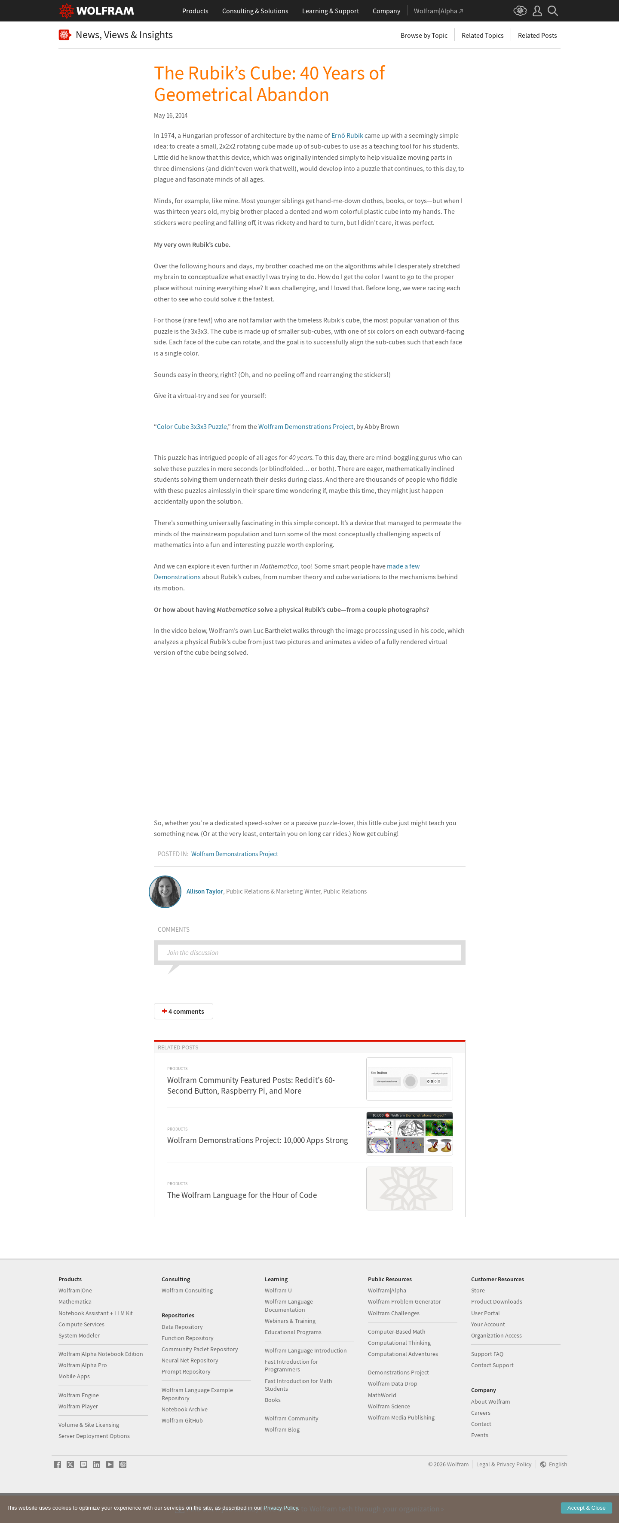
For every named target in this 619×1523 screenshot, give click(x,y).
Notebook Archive (185, 1436)
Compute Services (81, 1351)
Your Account (488, 1351)
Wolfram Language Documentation (289, 1332)
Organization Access (496, 1362)
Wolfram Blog (282, 1456)
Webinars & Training (290, 1348)
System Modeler (79, 1362)
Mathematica (75, 1328)
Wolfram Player (78, 1433)
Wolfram (458, 1491)
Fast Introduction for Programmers (291, 1392)
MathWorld (382, 1422)
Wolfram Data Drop (392, 1410)
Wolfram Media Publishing (401, 1444)
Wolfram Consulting (187, 1317)
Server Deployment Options (94, 1463)
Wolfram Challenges (394, 1340)
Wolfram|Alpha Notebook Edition (100, 1381)
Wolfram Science (389, 1433)
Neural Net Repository (190, 1387)
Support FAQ (487, 1381)
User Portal (485, 1340)
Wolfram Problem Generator (404, 1328)
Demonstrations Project (398, 1399)
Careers (480, 1440)
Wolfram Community (292, 1445)
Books (273, 1427)
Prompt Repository (186, 1398)
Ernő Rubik (347, 135)
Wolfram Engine (78, 1422)
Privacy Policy (514, 1491)
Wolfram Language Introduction (306, 1377)
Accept (586, 1508)
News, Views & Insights (115, 35)
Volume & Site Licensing (88, 1452)
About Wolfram (490, 1428)
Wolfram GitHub (182, 1447)
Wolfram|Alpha (387, 1317)
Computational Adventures (403, 1381)
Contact (481, 1451)
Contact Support (492, 1392)
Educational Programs (293, 1359)
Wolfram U (278, 1317)
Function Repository (188, 1365)
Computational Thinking (399, 1370)
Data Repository (182, 1354)
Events (479, 1462)
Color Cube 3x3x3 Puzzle (192, 426)
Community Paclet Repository (200, 1376)
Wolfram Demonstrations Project (305, 426)
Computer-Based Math (397, 1358)
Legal (483, 1491)
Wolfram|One (75, 1317)
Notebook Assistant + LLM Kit (95, 1340)
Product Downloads (496, 1328)
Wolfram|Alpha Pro (82, 1392)
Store (478, 1317)
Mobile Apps (74, 1403)
